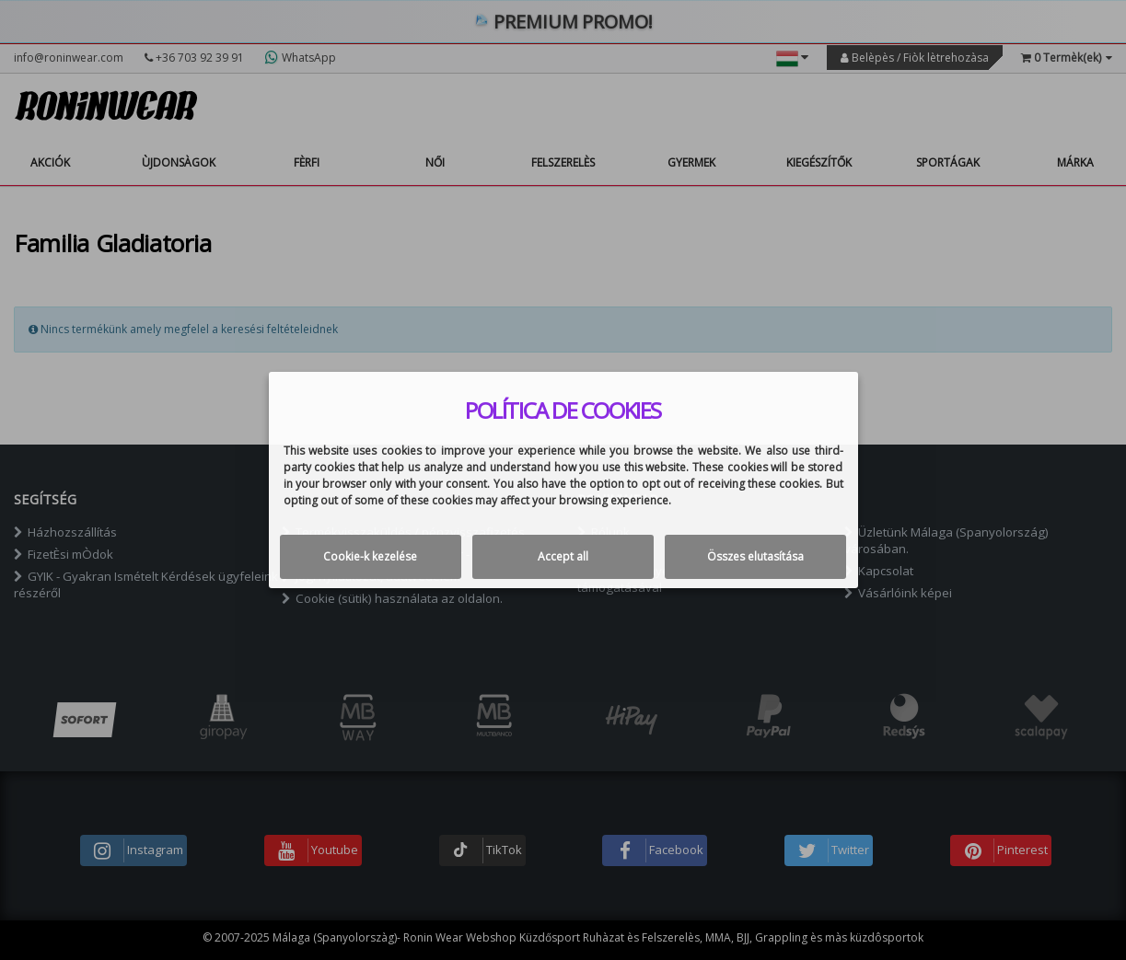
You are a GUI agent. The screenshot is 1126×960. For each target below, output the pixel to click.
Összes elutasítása (755, 556)
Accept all (563, 556)
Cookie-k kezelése (370, 556)
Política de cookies (563, 410)
